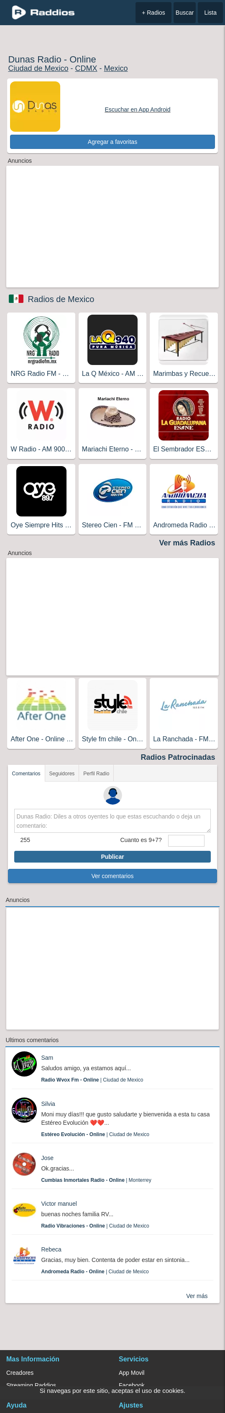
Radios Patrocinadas (178, 757)
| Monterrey (96, 1180)
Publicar (112, 856)
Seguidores (62, 774)
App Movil (131, 1372)
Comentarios (26, 774)
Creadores (19, 1372)
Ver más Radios (187, 543)
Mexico (116, 68)
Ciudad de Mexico (38, 68)
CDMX (86, 68)
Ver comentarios (112, 876)
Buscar (185, 12)
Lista (210, 12)
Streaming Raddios (31, 1385)
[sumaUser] (186, 841)
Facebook (131, 1385)
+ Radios (153, 12)
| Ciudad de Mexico (92, 1080)
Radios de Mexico (61, 299)
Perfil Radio (96, 774)
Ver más (196, 1296)
